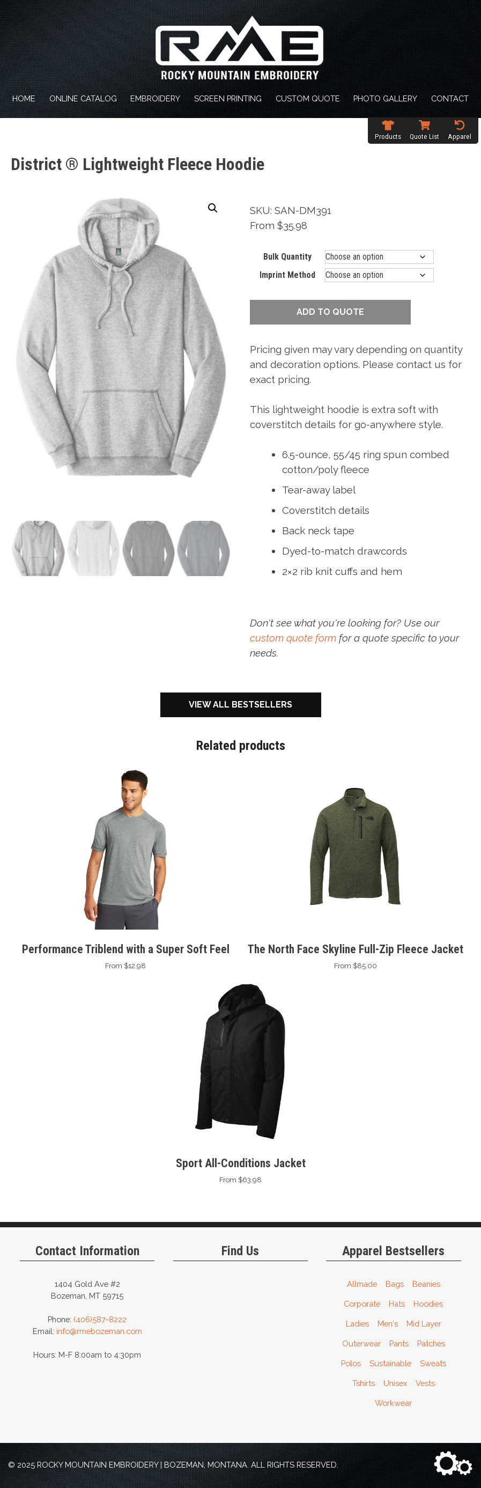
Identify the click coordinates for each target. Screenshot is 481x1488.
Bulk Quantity (287, 257)
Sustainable (390, 1363)
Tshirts (363, 1383)
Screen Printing (228, 98)
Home (23, 98)
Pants (399, 1343)
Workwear (393, 1403)
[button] (213, 208)
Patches (431, 1343)
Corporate (362, 1303)
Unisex (395, 1383)
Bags (395, 1283)
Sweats (433, 1363)
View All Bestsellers (240, 704)
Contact (450, 98)
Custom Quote (308, 98)
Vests (425, 1383)
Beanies (426, 1283)
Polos (351, 1363)
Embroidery (155, 98)
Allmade (362, 1283)
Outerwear (361, 1343)
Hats (397, 1303)
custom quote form (293, 638)
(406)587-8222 (100, 1319)
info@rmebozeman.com (99, 1331)
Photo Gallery (385, 98)
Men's (388, 1323)
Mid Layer (423, 1323)
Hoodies (428, 1303)
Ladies (357, 1323)
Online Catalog (83, 98)
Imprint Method (287, 275)
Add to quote (330, 312)
